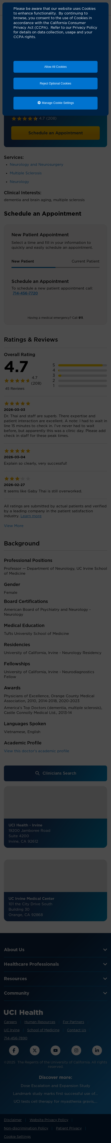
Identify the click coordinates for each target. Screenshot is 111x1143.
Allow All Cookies (55, 67)
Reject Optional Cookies (55, 83)
